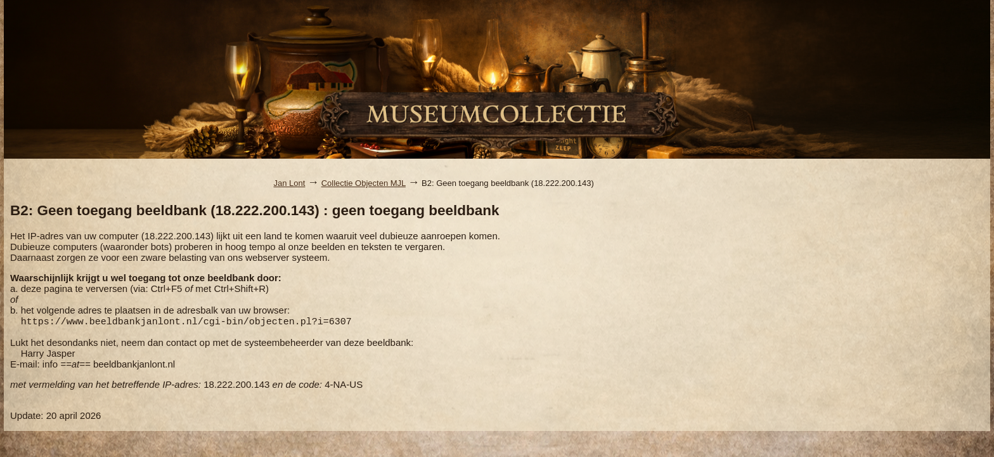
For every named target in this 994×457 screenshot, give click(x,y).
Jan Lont (290, 183)
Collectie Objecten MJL (363, 183)
